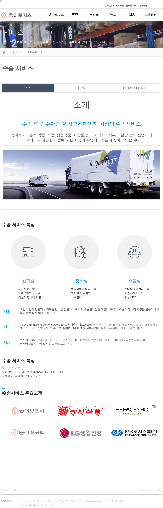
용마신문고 (109, 5)
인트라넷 (120, 5)
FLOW (80, 88)
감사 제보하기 (131, 5)
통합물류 (143, 5)
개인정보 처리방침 (11, 490)
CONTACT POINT (133, 88)
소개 (28, 88)
